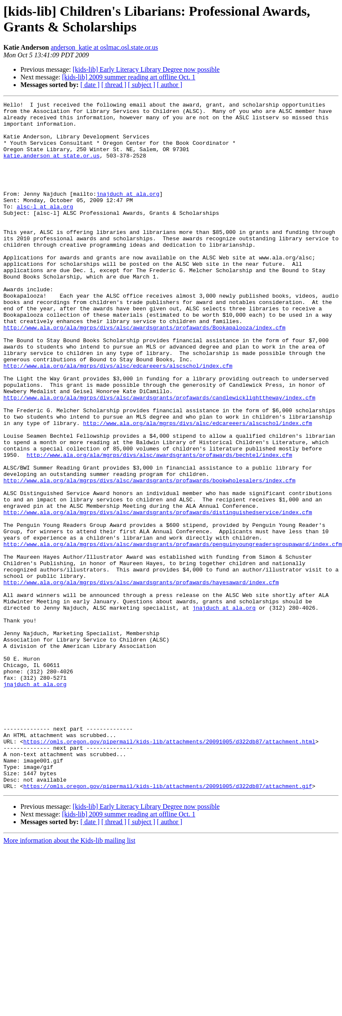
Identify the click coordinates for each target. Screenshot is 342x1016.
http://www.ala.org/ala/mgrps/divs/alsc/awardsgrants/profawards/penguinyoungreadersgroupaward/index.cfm (172, 633)
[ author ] (169, 84)
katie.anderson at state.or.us (51, 167)
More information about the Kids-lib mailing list (69, 978)
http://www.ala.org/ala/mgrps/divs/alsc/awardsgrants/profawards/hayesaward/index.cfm (141, 679)
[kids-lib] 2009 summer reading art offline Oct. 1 (128, 77)
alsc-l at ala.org (45, 228)
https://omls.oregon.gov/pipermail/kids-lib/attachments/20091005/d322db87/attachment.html (169, 870)
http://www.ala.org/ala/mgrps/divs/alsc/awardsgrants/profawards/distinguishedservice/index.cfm (157, 595)
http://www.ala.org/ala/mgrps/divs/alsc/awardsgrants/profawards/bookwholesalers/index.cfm (149, 556)
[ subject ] (141, 84)
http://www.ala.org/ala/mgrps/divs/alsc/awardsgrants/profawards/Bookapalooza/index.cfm (144, 373)
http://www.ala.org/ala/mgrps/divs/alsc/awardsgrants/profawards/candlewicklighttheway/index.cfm (159, 457)
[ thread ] (113, 84)
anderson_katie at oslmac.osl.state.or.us (104, 47)
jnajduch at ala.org (127, 213)
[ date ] (90, 84)
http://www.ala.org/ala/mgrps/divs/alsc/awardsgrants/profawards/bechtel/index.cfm (159, 526)
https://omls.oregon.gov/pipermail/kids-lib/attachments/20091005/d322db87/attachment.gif (167, 923)
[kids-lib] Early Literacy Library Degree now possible (146, 69)
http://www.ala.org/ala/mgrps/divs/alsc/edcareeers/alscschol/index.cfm (117, 419)
